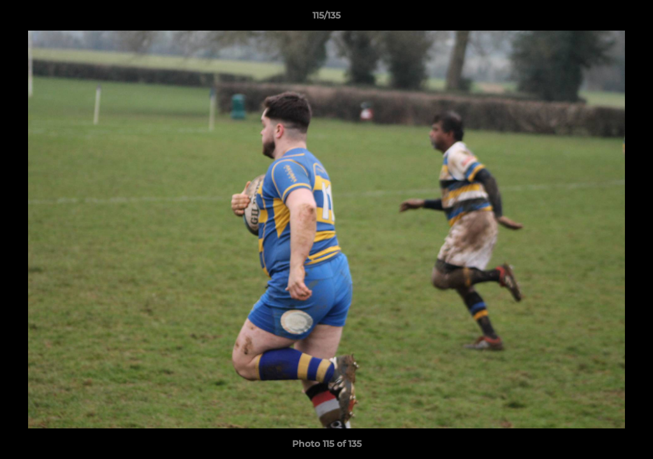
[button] (630, 18)
